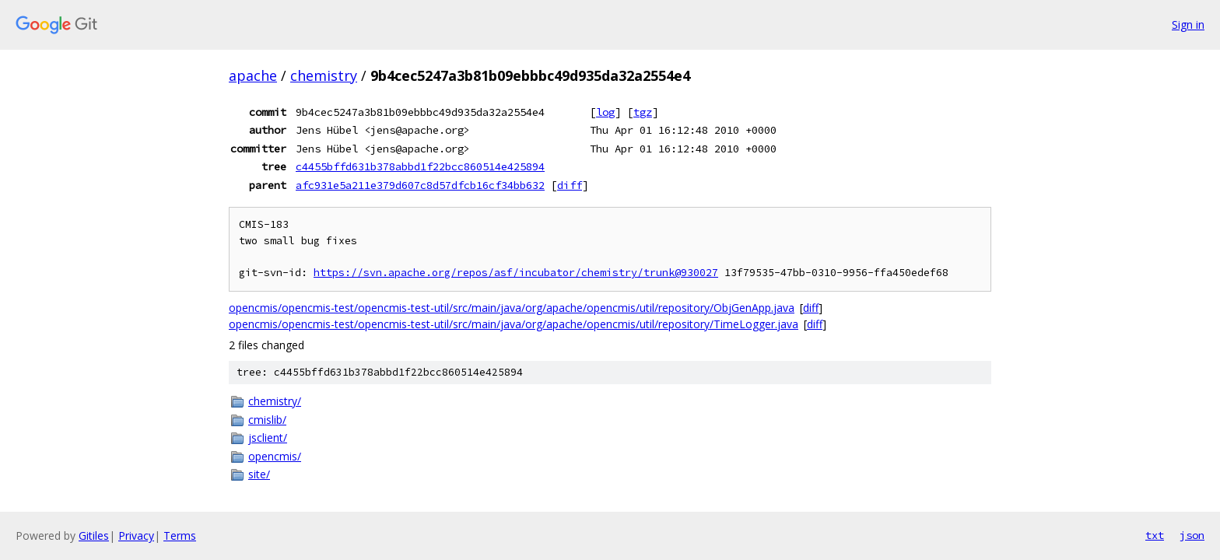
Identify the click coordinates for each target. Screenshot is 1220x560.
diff (569, 185)
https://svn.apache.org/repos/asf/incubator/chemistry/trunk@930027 (516, 272)
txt (1154, 535)
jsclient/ (267, 437)
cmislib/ (267, 419)
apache (253, 75)
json (1192, 535)
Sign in (1188, 24)
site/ (259, 474)
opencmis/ (274, 456)
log (605, 112)
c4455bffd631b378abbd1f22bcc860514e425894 (420, 166)
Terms (179, 535)
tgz (642, 112)
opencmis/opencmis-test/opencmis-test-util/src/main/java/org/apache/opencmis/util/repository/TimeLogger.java (513, 324)
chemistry (323, 75)
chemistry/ (274, 401)
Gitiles (94, 535)
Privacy (136, 535)
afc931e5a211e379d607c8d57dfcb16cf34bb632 (420, 185)
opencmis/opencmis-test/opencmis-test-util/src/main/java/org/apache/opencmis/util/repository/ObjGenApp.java (511, 307)
